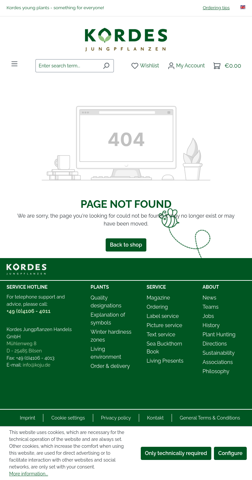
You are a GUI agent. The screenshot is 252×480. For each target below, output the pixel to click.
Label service (163, 316)
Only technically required (176, 453)
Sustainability (218, 353)
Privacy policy (116, 417)
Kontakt (155, 417)
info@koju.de (36, 365)
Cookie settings (68, 417)
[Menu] (14, 63)
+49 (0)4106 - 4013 (35, 358)
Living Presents (165, 361)
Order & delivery (110, 366)
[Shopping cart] (227, 65)
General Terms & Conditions (210, 417)
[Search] (106, 65)
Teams (210, 307)
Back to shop (126, 245)
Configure (230, 453)
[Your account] (186, 65)
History (211, 325)
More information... (28, 473)
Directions (214, 344)
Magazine (158, 298)
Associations (217, 362)
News (209, 298)
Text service (161, 334)
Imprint (27, 417)
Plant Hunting (218, 334)
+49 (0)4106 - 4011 (29, 311)
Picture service (164, 325)
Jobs (208, 316)
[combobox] (67, 65)
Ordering (157, 307)
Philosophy (215, 371)
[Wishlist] (145, 65)
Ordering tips (216, 7)
